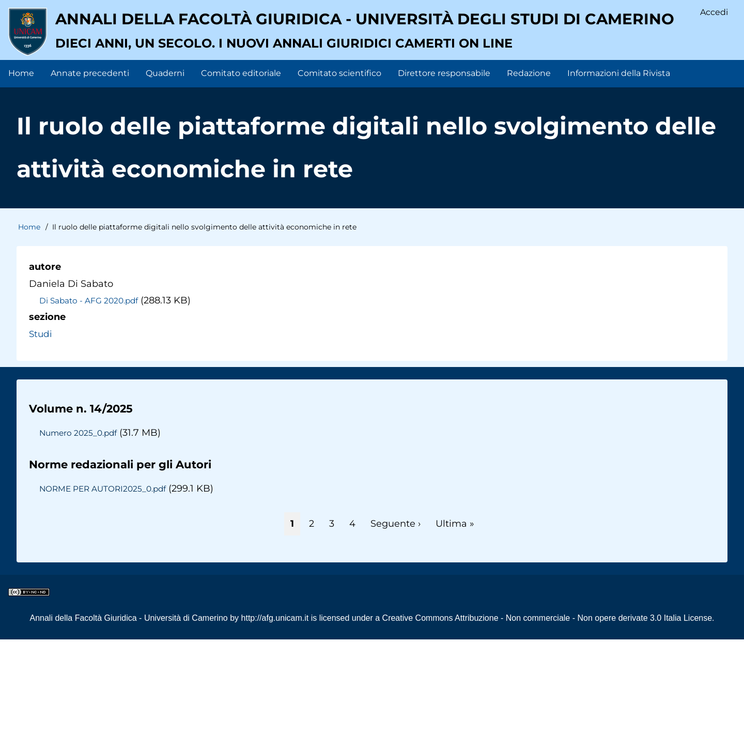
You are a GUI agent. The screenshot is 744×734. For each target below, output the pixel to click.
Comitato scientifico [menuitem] (339, 168)
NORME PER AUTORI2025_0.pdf (106, 583)
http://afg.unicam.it (275, 712)
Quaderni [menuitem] (165, 168)
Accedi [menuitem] (713, 13)
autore (45, 361)
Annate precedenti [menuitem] (90, 168)
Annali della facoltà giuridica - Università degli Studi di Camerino (338, 101)
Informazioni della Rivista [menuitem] (618, 168)
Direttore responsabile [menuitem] (444, 168)
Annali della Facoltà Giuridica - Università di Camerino (128, 712)
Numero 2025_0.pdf (80, 527)
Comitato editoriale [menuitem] (241, 168)
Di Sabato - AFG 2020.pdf (91, 395)
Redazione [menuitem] (529, 168)
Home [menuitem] (21, 168)
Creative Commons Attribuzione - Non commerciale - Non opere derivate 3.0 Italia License (547, 712)
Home (29, 321)
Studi (41, 428)
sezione (47, 411)
